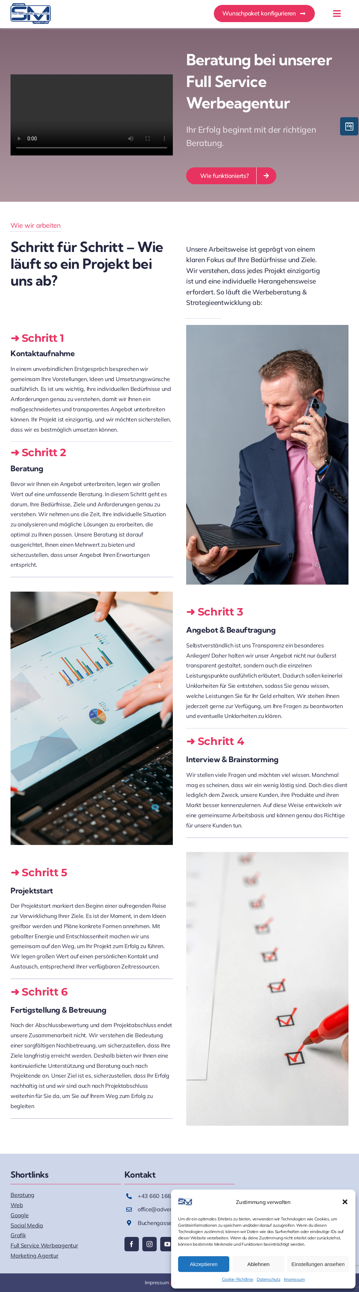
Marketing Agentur (35, 1255)
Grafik (18, 1235)
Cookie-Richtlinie (237, 1279)
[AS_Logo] (31, 6)
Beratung (22, 1194)
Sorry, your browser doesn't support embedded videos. (92, 114)
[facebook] (131, 1244)
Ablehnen (258, 1264)
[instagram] (149, 1244)
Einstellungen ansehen (318, 1264)
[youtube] (167, 1244)
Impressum (294, 1279)
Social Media (27, 1225)
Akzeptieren (203, 1264)
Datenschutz (268, 1279)
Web (17, 1204)
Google (19, 1215)
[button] (344, 1201)
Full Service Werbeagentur (44, 1245)
